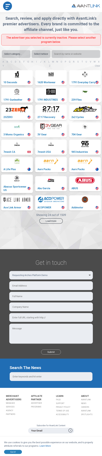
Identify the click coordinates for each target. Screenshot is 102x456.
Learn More (45, 445)
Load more (51, 221)
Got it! (13, 452)
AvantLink (86, 400)
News (83, 403)
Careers (85, 407)
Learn (59, 396)
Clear (97, 65)
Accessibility (62, 414)
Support (60, 403)
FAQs (58, 400)
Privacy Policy (63, 407)
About (85, 396)
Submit (51, 352)
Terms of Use (62, 411)
